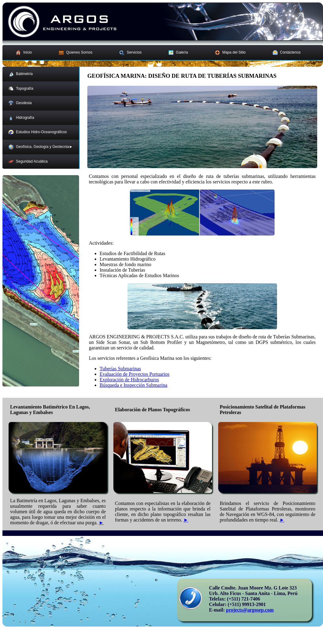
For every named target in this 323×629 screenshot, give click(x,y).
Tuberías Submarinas (120, 368)
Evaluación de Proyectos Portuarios (134, 374)
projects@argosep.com (250, 609)
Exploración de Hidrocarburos (129, 379)
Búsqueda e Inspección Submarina (133, 385)
